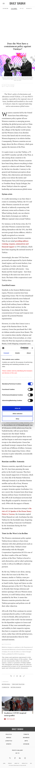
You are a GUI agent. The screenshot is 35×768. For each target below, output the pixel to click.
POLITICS (9, 734)
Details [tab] (17, 353)
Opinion (5, 8)
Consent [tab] (6, 353)
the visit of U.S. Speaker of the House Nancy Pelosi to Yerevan (17, 511)
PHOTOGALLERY (11, 719)
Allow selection (17, 413)
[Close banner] (32, 348)
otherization (5, 687)
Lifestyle (8, 741)
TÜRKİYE (26, 734)
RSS (31, 763)
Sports (8, 744)
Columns (14, 8)
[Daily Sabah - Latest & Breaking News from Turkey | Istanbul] (17, 3)
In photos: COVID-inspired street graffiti (15, 714)
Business (26, 737)
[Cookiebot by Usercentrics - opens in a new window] (21, 348)
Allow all (17, 408)
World (8, 737)
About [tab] (29, 353)
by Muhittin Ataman (8, 85)
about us (17, 763)
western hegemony (16, 687)
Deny (17, 419)
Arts (26, 741)
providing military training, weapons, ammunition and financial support (15, 244)
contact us (24, 763)
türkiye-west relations (18, 684)
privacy (10, 763)
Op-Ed (22, 8)
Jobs (4, 763)
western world (6, 684)
